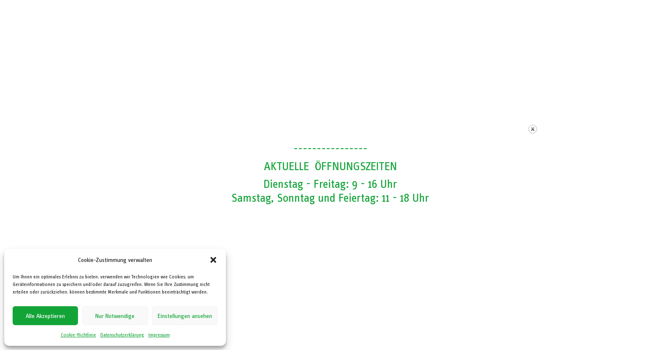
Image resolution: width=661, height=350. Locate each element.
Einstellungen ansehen (185, 316)
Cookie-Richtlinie (78, 335)
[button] (213, 260)
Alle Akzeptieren (45, 316)
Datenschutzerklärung (122, 335)
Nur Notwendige (114, 316)
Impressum (159, 335)
